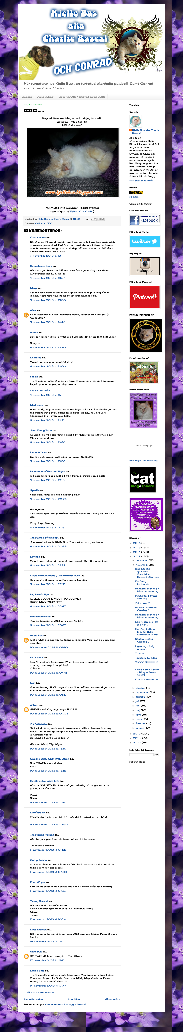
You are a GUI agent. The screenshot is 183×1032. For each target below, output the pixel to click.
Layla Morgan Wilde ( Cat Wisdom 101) (55, 575)
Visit (143, 460)
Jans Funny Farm (41, 430)
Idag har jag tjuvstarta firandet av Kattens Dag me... (147, 572)
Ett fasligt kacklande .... (143, 582)
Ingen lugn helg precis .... (144, 647)
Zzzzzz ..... (141, 653)
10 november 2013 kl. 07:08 (49, 713)
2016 (137, 543)
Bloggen (27, 96)
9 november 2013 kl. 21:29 (47, 565)
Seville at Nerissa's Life (44, 781)
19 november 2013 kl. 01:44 (48, 985)
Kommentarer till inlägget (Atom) (65, 1004)
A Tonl (34, 705)
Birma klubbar (45, 96)
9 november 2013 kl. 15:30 (48, 347)
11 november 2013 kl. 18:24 (47, 919)
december (142, 560)
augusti (141, 696)
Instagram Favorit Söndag (146, 597)
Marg (33, 288)
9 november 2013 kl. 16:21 (47, 420)
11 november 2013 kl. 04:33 (48, 872)
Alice (33, 310)
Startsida (74, 999)
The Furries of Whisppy (44, 537)
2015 (137, 547)
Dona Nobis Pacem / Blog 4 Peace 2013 (147, 672)
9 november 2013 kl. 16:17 (47, 394)
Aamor (34, 332)
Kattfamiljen (37, 812)
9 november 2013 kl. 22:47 (48, 606)
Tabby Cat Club (81, 211)
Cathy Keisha (38, 860)
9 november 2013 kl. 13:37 (47, 277)
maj (138, 710)
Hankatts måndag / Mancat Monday (147, 590)
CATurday (40, 223)
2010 (137, 742)
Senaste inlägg (33, 999)
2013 (137, 556)
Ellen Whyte (37, 882)
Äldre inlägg (112, 999)
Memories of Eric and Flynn (47, 471)
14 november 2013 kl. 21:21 (47, 941)
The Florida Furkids (42, 834)
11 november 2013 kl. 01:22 (48, 849)
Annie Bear (36, 635)
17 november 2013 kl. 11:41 (47, 960)
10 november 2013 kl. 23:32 (49, 824)
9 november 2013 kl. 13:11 (47, 255)
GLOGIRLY (36, 657)
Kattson (35, 556)
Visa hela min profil (141, 180)
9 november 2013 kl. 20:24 (48, 499)
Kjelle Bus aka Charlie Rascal (145, 132)
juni (138, 705)
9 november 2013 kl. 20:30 (48, 527)
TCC (49, 223)
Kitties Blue (37, 970)
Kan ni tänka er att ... (146, 681)
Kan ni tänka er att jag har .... (146, 623)
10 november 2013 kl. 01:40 (49, 647)
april (139, 714)
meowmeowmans (40, 616)
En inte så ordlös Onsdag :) (146, 609)
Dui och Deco (38, 452)
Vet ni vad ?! (142, 602)
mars (139, 719)
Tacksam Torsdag (146, 657)
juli (138, 701)
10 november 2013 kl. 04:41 (48, 672)
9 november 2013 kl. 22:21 (47, 584)
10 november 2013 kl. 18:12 (48, 770)
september (143, 692)
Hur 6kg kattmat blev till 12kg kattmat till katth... (147, 632)
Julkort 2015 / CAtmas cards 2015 (82, 96)
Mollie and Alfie (40, 390)
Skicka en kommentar (40, 992)
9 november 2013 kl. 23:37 (48, 625)
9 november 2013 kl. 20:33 (48, 546)
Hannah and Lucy (41, 266)
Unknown (36, 951)
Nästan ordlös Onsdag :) (144, 640)
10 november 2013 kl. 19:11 (47, 802)
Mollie (34, 376)
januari (140, 727)
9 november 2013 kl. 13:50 (48, 300)
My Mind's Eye (39, 594)
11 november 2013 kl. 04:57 (48, 890)
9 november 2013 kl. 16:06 (48, 366)
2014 (137, 552)
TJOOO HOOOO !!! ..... (146, 663)
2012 (137, 733)
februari (141, 723)
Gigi (32, 682)
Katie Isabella (38, 237)
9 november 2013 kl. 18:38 (47, 442)
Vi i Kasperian (38, 723)
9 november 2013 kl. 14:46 (47, 322)
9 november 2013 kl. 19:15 (47, 480)
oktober (141, 687)
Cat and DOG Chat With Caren (49, 758)
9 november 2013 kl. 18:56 (47, 461)
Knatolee (35, 357)
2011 (137, 738)
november (142, 564)
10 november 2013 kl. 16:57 (48, 748)
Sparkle (34, 490)
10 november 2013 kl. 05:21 (48, 694)
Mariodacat (37, 405)
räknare (134, 196)
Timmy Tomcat (39, 901)
